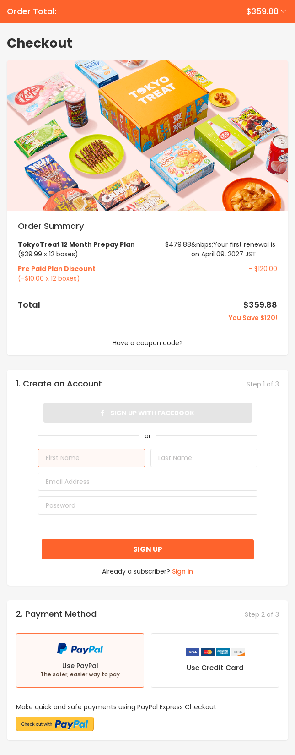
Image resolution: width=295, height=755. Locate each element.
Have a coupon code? (148, 343)
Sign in (182, 571)
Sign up (147, 549)
